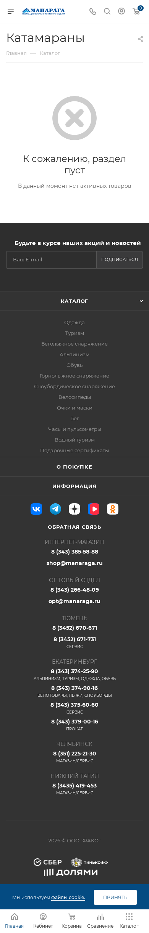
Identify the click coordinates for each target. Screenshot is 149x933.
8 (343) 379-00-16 (74, 725)
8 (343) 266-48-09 (74, 589)
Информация (74, 486)
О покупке (74, 467)
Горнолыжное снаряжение (74, 376)
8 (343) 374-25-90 (74, 675)
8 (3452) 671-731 (74, 643)
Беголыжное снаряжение (74, 344)
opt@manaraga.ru (74, 601)
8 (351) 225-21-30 (74, 757)
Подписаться (119, 259)
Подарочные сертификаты (74, 450)
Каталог (75, 301)
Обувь (74, 365)
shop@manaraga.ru (75, 563)
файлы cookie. (68, 897)
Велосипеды (74, 397)
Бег (74, 418)
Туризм (74, 333)
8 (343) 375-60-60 (74, 708)
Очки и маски (74, 408)
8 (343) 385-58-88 (74, 551)
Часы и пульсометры (74, 429)
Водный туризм (75, 440)
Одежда (74, 322)
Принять (115, 897)
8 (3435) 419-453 (74, 789)
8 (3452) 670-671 (74, 627)
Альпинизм (74, 354)
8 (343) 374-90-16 (74, 691)
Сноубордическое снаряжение (74, 386)
